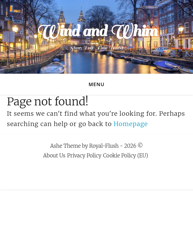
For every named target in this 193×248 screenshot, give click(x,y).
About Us (54, 155)
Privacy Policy (84, 155)
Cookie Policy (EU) (125, 155)
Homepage (131, 124)
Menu (96, 84)
